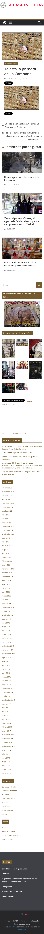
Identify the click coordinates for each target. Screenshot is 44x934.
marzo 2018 (6, 677)
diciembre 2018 (8, 646)
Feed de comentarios (10, 835)
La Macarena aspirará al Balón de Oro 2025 (19, 453)
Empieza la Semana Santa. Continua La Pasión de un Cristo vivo (20, 125)
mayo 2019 (6, 627)
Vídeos (4, 814)
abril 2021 (6, 553)
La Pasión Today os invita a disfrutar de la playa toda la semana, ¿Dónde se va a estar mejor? (22, 136)
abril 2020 (6, 592)
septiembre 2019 (8, 615)
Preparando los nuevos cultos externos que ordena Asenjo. (20, 264)
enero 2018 (6, 684)
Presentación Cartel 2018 (12, 891)
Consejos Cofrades (9, 787)
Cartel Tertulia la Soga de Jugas (14, 869)
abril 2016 (6, 765)
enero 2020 (6, 603)
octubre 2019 (7, 611)
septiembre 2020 (8, 576)
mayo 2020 (6, 588)
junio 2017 (6, 711)
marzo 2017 (6, 723)
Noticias (5, 802)
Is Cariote (5, 794)
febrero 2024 (7, 495)
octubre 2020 (7, 573)
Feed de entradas (9, 831)
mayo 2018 (6, 669)
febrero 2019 (7, 638)
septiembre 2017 (8, 700)
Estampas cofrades (11, 63)
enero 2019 (6, 642)
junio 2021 (6, 546)
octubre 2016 (7, 742)
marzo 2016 (6, 769)
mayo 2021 (6, 549)
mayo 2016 (6, 762)
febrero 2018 (7, 681)
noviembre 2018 (8, 650)
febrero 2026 (7, 488)
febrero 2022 (7, 519)
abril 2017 (6, 719)
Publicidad (6, 806)
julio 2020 (6, 584)
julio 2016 (6, 754)
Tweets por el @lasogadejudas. (14, 433)
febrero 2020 (7, 600)
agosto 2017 (6, 704)
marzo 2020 (6, 596)
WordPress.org (7, 839)
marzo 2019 (6, 634)
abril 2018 (6, 673)
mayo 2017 (6, 715)
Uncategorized (7, 810)
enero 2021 (6, 565)
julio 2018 (6, 661)
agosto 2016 (6, 750)
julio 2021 (6, 542)
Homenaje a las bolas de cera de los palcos (21, 179)
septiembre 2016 (8, 746)
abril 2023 (6, 499)
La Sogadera (7, 886)
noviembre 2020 (8, 569)
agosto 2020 (6, 580)
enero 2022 (6, 522)
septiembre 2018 (8, 654)
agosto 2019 (6, 619)
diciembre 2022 (8, 503)
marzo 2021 (6, 557)
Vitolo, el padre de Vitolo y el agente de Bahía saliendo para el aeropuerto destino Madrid (21, 221)
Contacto (5, 874)
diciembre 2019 (8, 607)
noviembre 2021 (8, 530)
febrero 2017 (7, 727)
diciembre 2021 (8, 526)
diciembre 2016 (8, 735)
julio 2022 (6, 515)
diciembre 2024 (8, 492)
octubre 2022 (7, 511)
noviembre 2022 (8, 507)
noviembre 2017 (8, 692)
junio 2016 (6, 758)
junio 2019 (6, 623)
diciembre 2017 (8, 688)
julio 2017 (6, 708)
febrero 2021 (7, 561)
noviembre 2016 (8, 738)
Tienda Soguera (8, 896)
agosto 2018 (6, 657)
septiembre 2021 (8, 534)
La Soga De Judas (22, 79)
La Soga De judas (8, 798)
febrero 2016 (7, 773)
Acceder (5, 827)
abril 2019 (6, 630)
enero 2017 (6, 731)
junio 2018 (6, 665)
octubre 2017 (7, 696)
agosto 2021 (6, 538)
